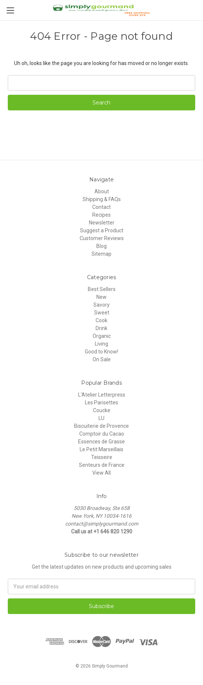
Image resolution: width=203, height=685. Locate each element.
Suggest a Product (101, 230)
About (101, 191)
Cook (101, 320)
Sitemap (101, 254)
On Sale (102, 359)
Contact (101, 207)
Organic (102, 336)
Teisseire (101, 457)
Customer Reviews (102, 238)
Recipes (101, 215)
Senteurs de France (101, 465)
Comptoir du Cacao (101, 434)
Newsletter (101, 223)
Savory (101, 305)
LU (101, 418)
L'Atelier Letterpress (101, 395)
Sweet (101, 313)
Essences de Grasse (101, 442)
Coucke (101, 410)
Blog (101, 246)
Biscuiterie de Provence (101, 426)
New (101, 297)
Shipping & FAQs (102, 199)
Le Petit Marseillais (101, 449)
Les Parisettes (101, 402)
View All (101, 473)
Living (101, 344)
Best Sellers (102, 289)
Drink (101, 328)
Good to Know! (101, 352)
